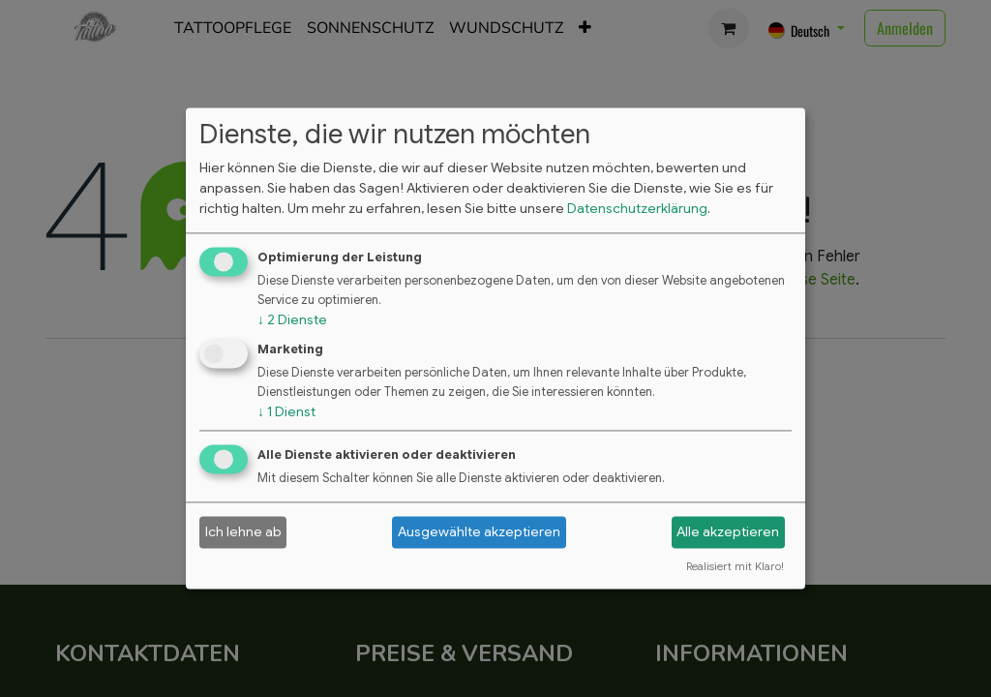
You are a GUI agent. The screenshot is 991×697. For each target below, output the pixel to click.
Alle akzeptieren (727, 531)
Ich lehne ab (243, 531)
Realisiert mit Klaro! (735, 567)
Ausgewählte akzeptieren (479, 531)
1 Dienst (286, 411)
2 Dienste (292, 319)
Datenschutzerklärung (637, 208)
